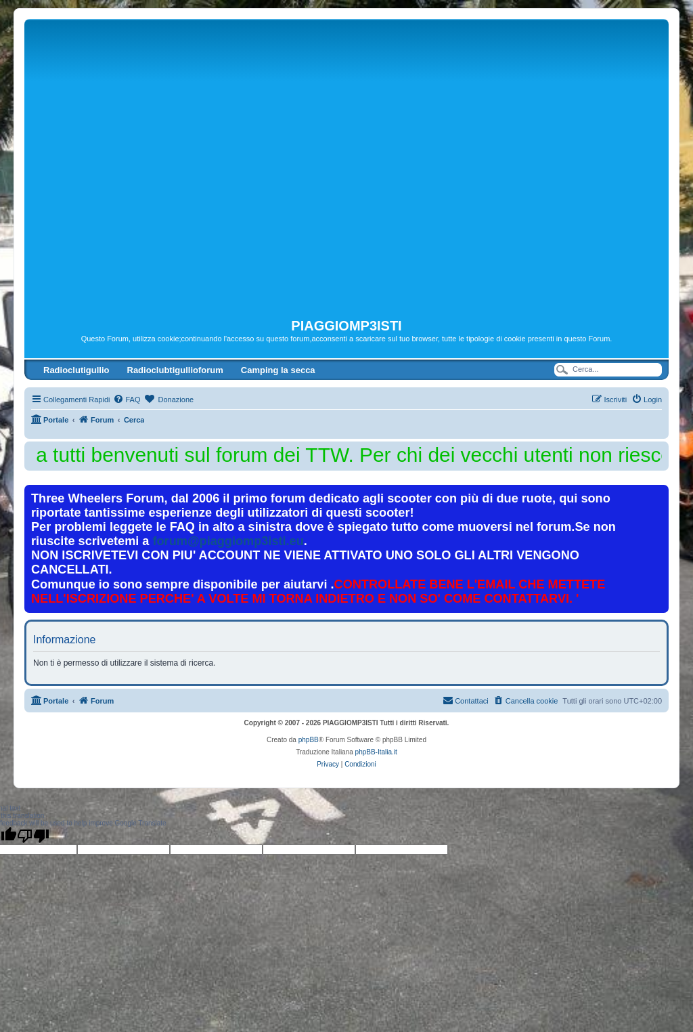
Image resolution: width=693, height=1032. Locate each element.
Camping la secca (278, 370)
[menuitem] (126, 399)
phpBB (308, 740)
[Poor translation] (33, 835)
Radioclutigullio (76, 370)
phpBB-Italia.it (376, 752)
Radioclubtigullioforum (175, 370)
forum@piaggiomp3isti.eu (228, 541)
